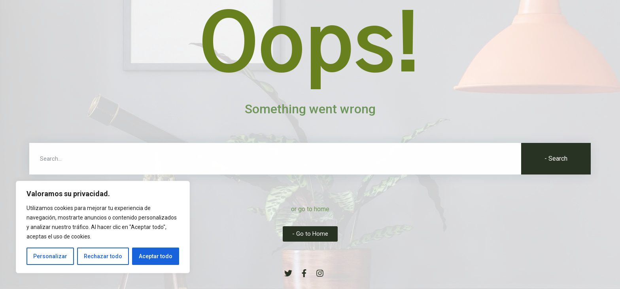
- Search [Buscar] (555, 158)
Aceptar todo (155, 256)
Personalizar (50, 256)
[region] (103, 227)
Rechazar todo (103, 256)
